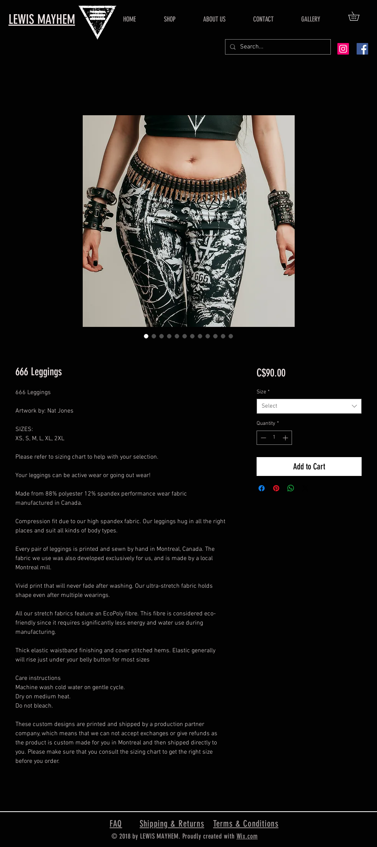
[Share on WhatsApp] (290, 488)
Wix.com (247, 836)
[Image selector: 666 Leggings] (146, 336)
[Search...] (277, 47)
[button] (358, 16)
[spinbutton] (274, 437)
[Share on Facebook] (261, 488)
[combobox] (309, 406)
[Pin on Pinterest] (276, 488)
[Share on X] (305, 488)
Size (263, 392)
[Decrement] (262, 437)
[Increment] (286, 437)
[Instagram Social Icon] (343, 49)
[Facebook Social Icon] (362, 49)
